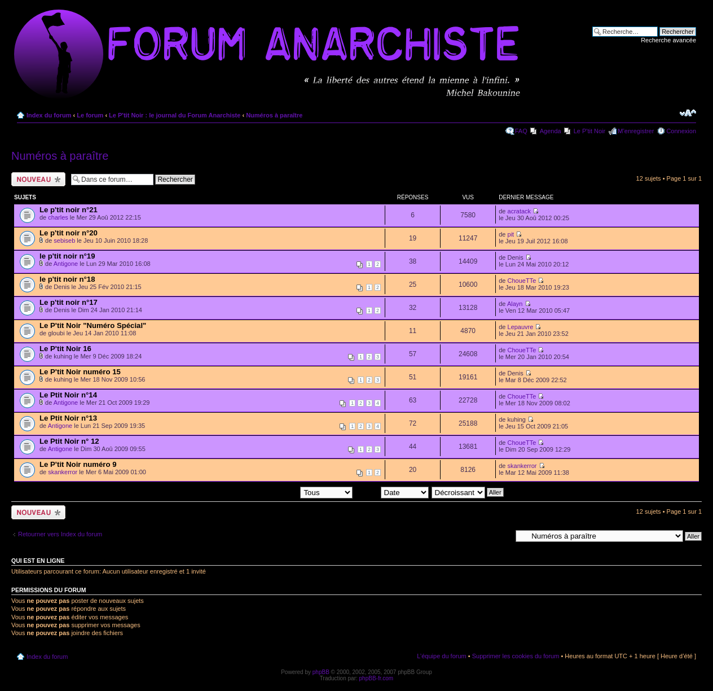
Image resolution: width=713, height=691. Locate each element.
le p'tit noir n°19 (67, 256)
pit (511, 234)
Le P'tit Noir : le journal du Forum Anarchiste (174, 115)
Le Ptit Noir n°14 (68, 395)
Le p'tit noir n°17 (68, 302)
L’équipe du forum (441, 656)
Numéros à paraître (274, 115)
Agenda (550, 131)
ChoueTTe (522, 280)
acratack (519, 211)
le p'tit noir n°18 (67, 279)
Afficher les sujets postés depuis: (280, 491)
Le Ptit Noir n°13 (68, 418)
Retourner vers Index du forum (60, 534)
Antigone (66, 263)
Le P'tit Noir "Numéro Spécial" (92, 325)
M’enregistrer (636, 131)
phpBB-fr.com (376, 678)
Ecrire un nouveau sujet (38, 179)
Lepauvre (521, 326)
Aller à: (501, 535)
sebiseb (64, 240)
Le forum (90, 115)
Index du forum (49, 115)
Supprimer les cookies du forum (516, 656)
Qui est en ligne (38, 560)
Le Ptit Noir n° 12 (69, 441)
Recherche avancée (668, 40)
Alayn (515, 303)
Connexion (681, 131)
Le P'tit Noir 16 (65, 348)
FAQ (521, 131)
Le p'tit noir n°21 (68, 209)
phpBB (321, 672)
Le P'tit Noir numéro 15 (80, 372)
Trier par (391, 491)
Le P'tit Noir (590, 131)
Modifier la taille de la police (688, 113)
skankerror (62, 472)
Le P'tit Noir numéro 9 (78, 464)
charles (58, 217)
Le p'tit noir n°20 (68, 233)
